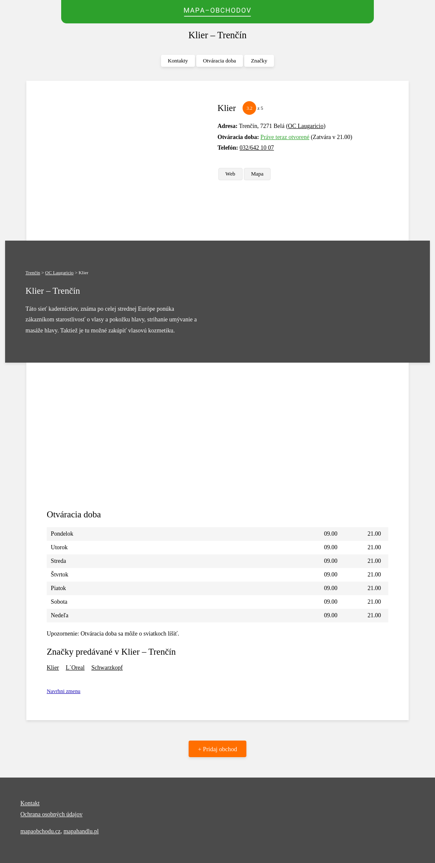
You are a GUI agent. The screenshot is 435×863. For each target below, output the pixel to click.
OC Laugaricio (306, 126)
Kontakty (178, 61)
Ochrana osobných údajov (51, 814)
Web (230, 174)
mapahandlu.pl (81, 831)
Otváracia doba (219, 61)
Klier (53, 667)
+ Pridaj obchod (217, 749)
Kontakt (30, 803)
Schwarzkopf (107, 667)
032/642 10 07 (257, 148)
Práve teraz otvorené (284, 137)
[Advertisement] (129, 160)
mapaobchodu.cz (40, 831)
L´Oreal (75, 667)
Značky (259, 61)
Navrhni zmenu (63, 691)
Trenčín (32, 272)
